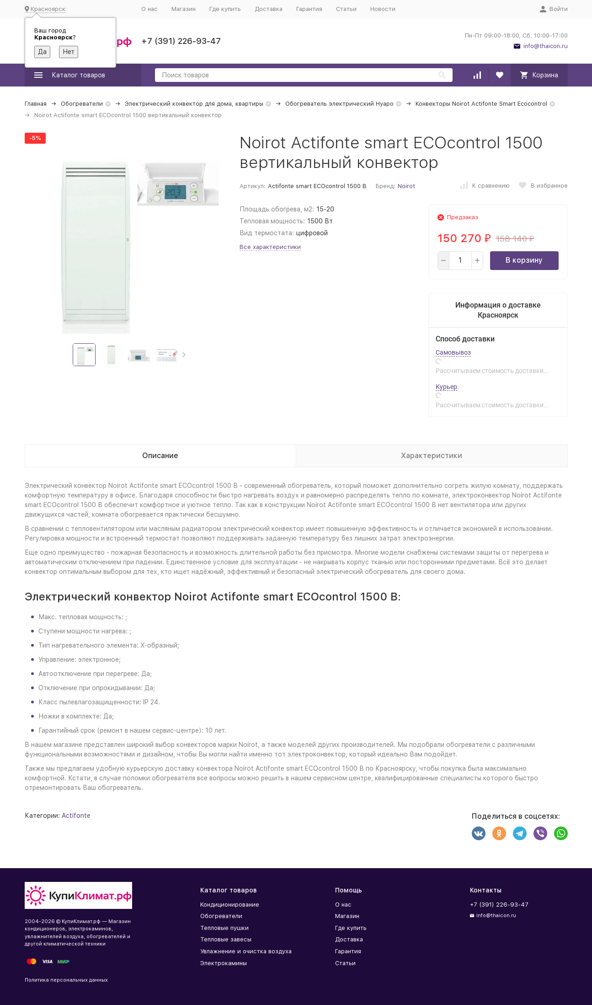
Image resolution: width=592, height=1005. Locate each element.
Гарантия (309, 8)
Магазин (183, 8)
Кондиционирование (229, 904)
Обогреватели (82, 103)
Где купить (225, 8)
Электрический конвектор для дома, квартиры (194, 103)
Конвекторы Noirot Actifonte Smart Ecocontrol (481, 103)
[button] (184, 354)
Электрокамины (223, 963)
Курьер (446, 386)
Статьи (346, 8)
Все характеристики (270, 246)
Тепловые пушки (224, 927)
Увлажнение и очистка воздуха (246, 951)
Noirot (406, 186)
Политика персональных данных (66, 980)
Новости (382, 8)
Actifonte (76, 815)
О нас (149, 8)
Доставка (269, 8)
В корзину (524, 260)
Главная (36, 103)
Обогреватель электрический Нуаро (339, 103)
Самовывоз (453, 352)
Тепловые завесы (225, 939)
